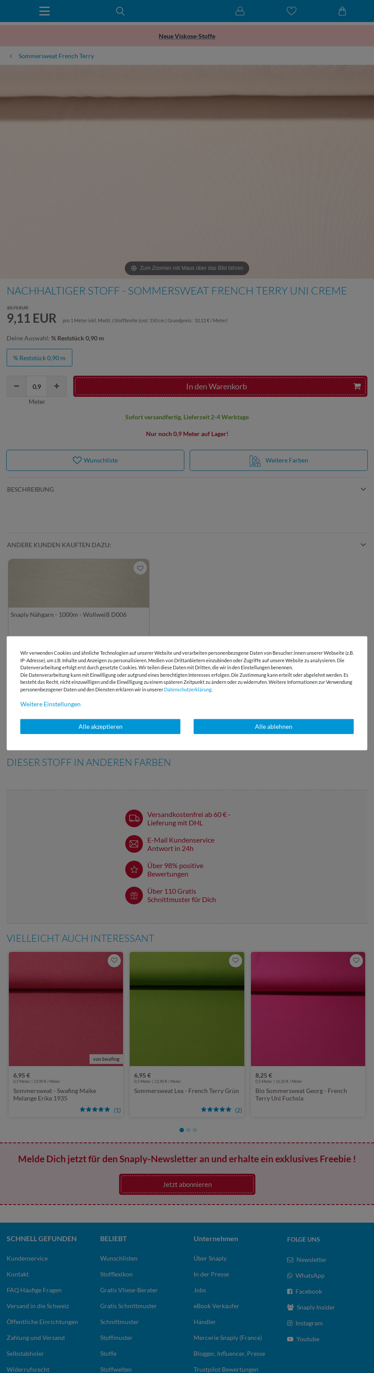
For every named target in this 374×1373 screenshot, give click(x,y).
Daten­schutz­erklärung (188, 689)
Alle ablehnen (273, 726)
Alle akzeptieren (101, 726)
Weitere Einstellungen (50, 704)
